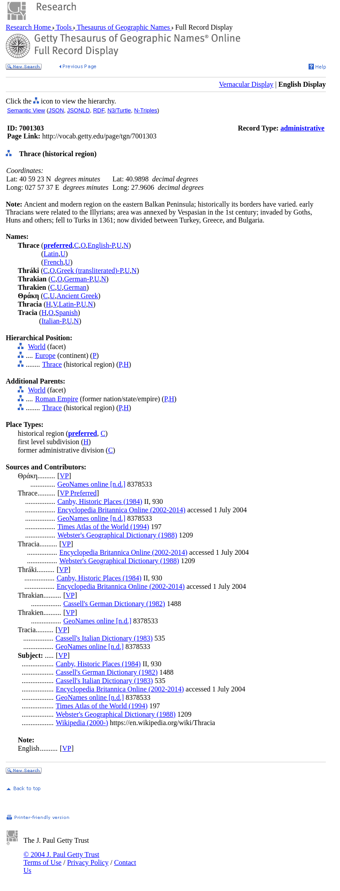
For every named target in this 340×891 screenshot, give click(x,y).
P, (121, 364)
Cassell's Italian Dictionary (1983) (104, 638)
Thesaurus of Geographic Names (123, 27)
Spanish (66, 312)
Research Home (29, 27)
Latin (50, 253)
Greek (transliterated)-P (90, 270)
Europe (45, 355)
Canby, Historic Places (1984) (100, 501)
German (75, 287)
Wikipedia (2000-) (82, 722)
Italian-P (53, 321)
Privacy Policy (87, 862)
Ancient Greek (77, 296)
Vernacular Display (246, 84)
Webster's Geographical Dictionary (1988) (117, 535)
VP (64, 476)
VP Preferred (78, 493)
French (53, 262)
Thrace (52, 364)
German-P (78, 279)
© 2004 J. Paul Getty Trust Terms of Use (61, 858)
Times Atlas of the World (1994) (103, 526)
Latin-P (69, 304)
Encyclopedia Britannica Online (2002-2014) (121, 510)
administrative (302, 128)
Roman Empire (56, 399)
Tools (63, 27)
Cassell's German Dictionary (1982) (114, 603)
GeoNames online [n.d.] (92, 484)
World (37, 346)
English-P (101, 245)
